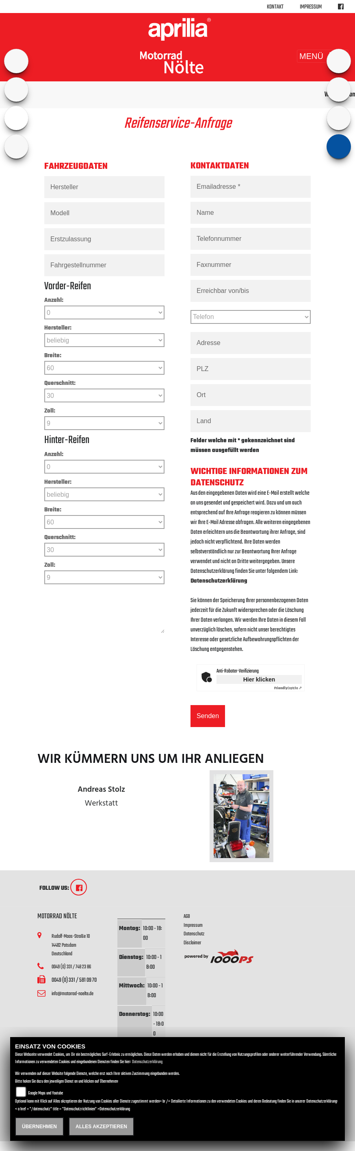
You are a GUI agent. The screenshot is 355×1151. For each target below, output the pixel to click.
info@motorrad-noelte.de (72, 993)
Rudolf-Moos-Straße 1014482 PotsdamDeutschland (71, 945)
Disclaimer (192, 943)
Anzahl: (53, 300)
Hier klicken (259, 679)
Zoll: (49, 411)
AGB (187, 916)
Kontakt (275, 7)
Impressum (311, 7)
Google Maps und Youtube (45, 1093)
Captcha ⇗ (288, 688)
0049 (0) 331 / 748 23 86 (71, 967)
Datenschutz (194, 934)
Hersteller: (57, 328)
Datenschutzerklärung (218, 581)
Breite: (52, 355)
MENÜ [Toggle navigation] (322, 56)
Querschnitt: (60, 383)
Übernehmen (39, 1126)
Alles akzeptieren (101, 1126)
